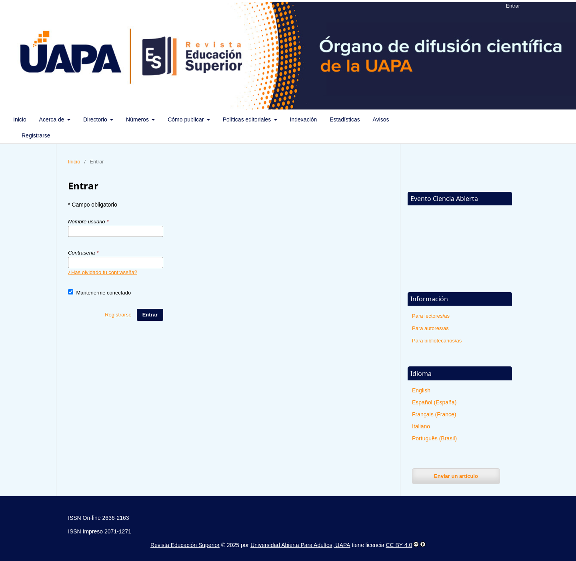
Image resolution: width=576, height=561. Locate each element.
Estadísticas (345, 119)
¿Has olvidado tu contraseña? (102, 272)
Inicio (19, 119)
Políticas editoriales (248, 119)
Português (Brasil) (434, 438)
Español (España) (434, 402)
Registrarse (36, 135)
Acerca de (52, 119)
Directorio (96, 119)
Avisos (381, 119)
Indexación (303, 119)
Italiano (421, 426)
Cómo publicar (186, 119)
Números (138, 119)
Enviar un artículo (456, 476)
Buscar (550, 119)
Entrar (513, 6)
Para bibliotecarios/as (437, 341)
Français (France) (434, 414)
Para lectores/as (431, 316)
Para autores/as (430, 328)
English (421, 390)
